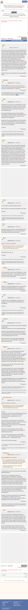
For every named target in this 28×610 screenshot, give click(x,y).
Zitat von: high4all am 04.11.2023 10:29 (9, 457)
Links (3, 605)
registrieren (22, 5)
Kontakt (15, 602)
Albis (4, 510)
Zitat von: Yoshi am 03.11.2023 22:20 (9, 243)
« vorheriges (19, 36)
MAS (4, 99)
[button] (24, 2)
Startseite (5, 602)
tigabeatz (5, 80)
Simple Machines (14, 580)
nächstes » (24, 36)
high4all (5, 347)
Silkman (5, 268)
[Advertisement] (14, 30)
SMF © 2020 (9, 580)
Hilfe (3, 604)
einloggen (15, 5)
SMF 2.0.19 (5, 580)
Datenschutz (17, 605)
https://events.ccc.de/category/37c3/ (17, 85)
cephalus (5, 319)
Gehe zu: (25, 573)
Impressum (16, 604)
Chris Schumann (7, 397)
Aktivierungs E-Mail (14, 7)
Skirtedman (6, 453)
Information (5, 608)
